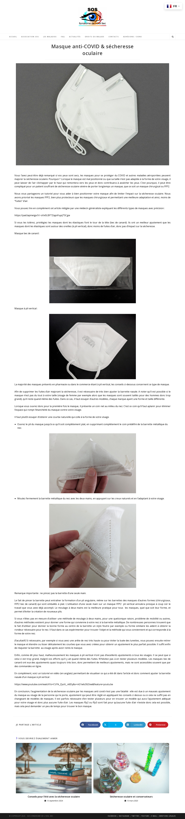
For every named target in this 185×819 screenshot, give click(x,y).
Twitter (135, 816)
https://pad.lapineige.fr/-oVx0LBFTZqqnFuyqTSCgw (42, 215)
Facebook (112, 816)
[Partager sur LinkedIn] (135, 725)
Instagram (124, 816)
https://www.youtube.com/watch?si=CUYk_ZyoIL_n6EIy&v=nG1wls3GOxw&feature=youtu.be (63, 684)
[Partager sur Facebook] (90, 725)
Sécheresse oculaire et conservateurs (131, 796)
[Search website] (173, 36)
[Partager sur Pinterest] (157, 725)
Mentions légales (167, 816)
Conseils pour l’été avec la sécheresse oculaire (54, 796)
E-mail (154, 816)
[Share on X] (112, 725)
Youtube (145, 816)
